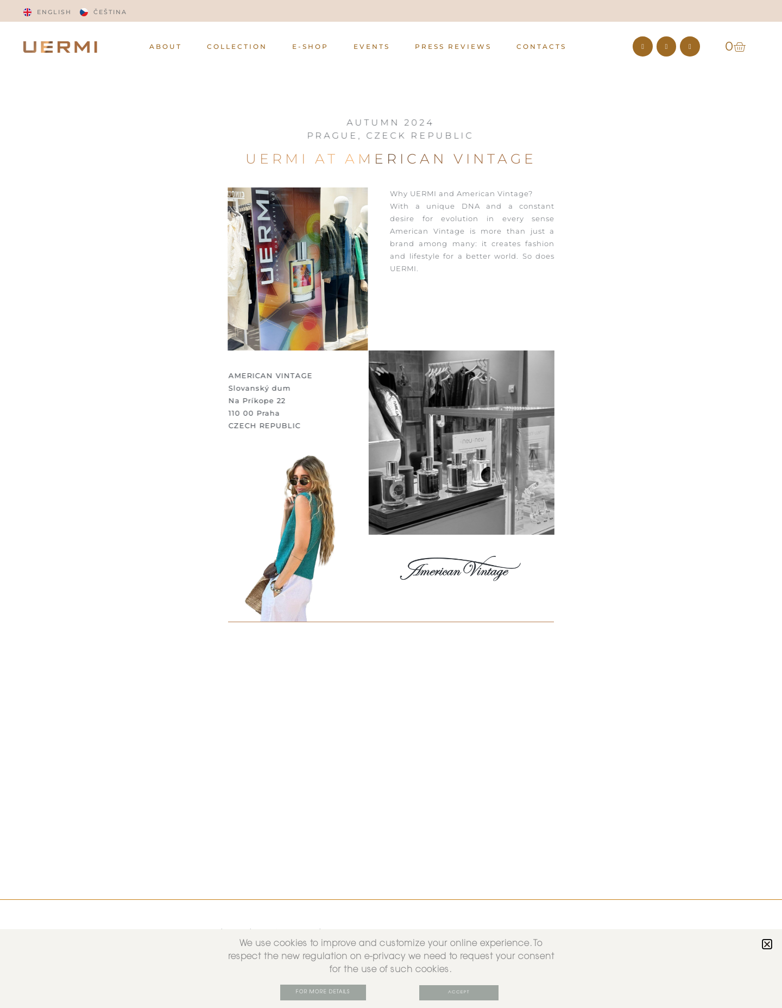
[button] (767, 945)
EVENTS (372, 46)
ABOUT (165, 46)
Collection (237, 46)
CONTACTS (541, 46)
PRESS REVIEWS (453, 46)
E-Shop (310, 46)
